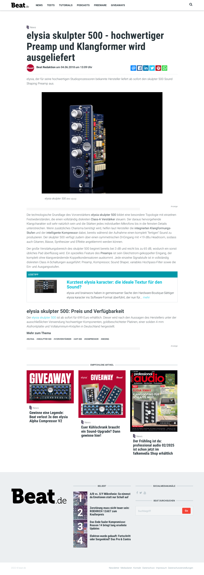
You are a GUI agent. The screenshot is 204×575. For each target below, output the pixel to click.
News (39, 5)
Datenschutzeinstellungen (180, 568)
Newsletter (114, 568)
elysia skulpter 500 (43, 317)
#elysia (30, 339)
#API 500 (78, 339)
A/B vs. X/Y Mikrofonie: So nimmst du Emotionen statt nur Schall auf (110, 495)
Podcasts (83, 5)
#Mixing (105, 339)
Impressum (161, 568)
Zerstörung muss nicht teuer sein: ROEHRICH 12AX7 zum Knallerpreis (109, 511)
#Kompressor (91, 339)
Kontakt (137, 568)
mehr (146, 297)
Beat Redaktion (46, 67)
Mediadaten (126, 568)
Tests (51, 5)
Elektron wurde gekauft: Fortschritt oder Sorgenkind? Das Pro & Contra (110, 537)
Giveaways (118, 5)
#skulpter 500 (44, 339)
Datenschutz (148, 568)
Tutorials (66, 5)
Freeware (100, 5)
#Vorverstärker (62, 339)
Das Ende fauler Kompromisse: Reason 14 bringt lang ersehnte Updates (108, 525)
